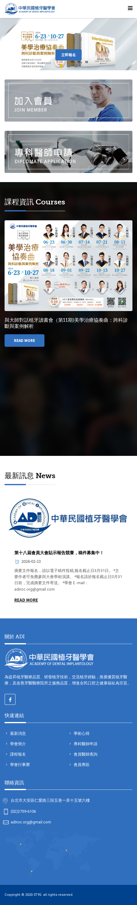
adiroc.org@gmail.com (31, 822)
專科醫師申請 (85, 744)
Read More (24, 340)
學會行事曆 (19, 764)
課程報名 (17, 754)
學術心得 (81, 733)
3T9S (37, 895)
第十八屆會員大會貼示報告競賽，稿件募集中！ (59, 552)
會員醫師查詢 (85, 754)
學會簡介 (17, 744)
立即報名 (68, 55)
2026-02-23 (27, 562)
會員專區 (81, 764)
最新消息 (17, 733)
